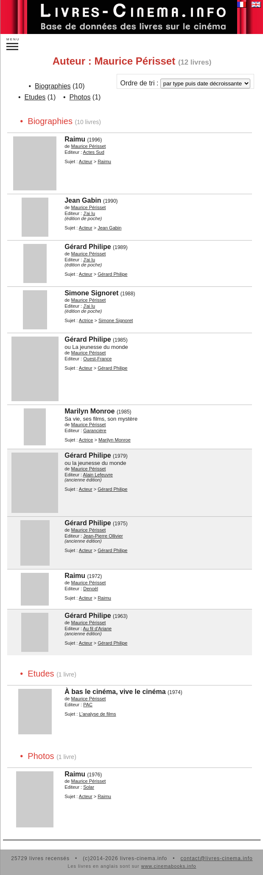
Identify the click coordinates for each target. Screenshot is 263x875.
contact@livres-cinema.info (216, 858)
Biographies (53, 86)
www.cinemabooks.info (168, 866)
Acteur (85, 161)
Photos (80, 97)
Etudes (35, 97)
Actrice (86, 320)
